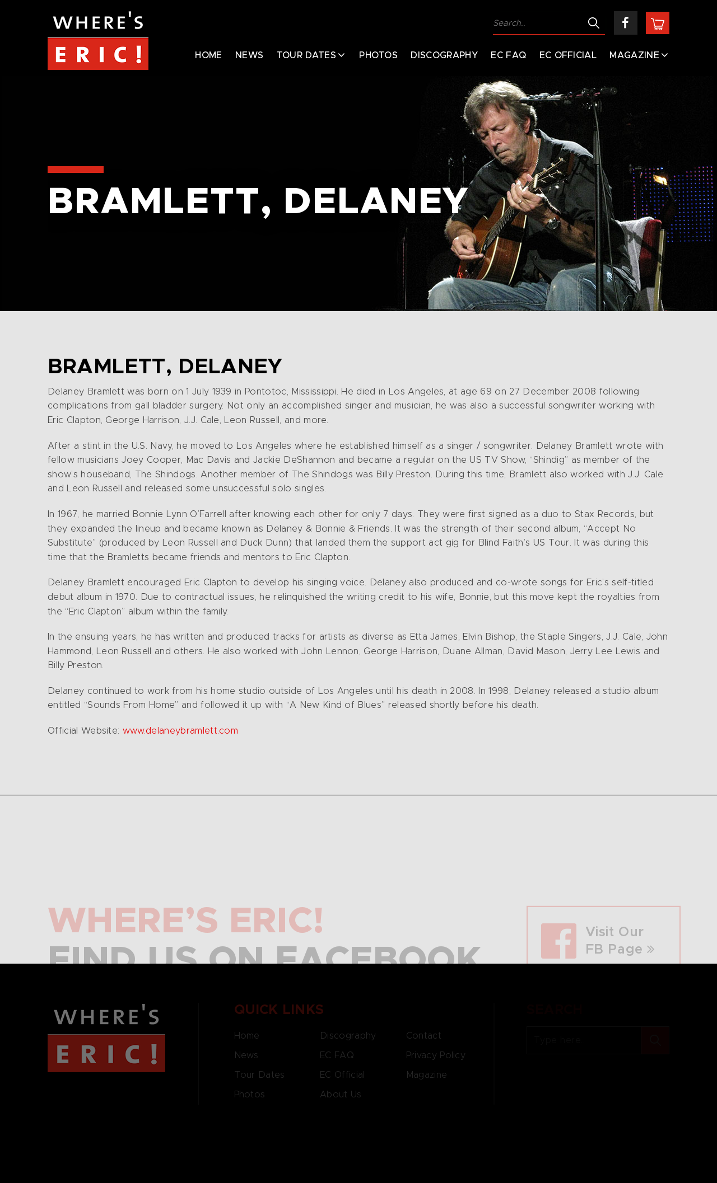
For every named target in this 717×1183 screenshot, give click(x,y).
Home (208, 55)
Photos (378, 55)
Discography (444, 55)
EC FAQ (508, 55)
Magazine (634, 55)
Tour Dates (306, 55)
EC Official (568, 55)
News (249, 55)
